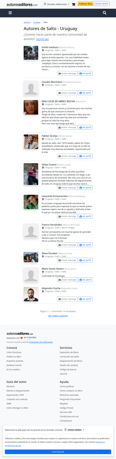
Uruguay (36, 22)
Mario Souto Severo (53, 268)
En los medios (13, 369)
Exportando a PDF (15, 395)
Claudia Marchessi (52, 82)
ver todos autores (58, 315)
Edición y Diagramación (18, 390)
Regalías (64, 403)
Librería (63, 373)
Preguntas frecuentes (70, 399)
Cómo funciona (14, 352)
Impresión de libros (69, 352)
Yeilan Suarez (49, 164)
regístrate (42, 39)
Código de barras (68, 369)
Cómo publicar (67, 386)
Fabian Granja (49, 135)
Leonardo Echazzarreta (55, 196)
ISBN (9, 403)
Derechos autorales (69, 395)
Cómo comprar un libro (71, 390)
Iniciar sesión (101, 3)
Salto (57, 50)
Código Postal (66, 407)
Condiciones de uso (69, 416)
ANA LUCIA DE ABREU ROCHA (58, 101)
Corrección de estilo (69, 356)
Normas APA (66, 412)
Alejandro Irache (51, 288)
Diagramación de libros (71, 360)
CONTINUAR (58, 451)
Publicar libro (85, 3)
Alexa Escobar (49, 253)
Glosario (11, 386)
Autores (27, 22)
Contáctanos (66, 420)
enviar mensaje (67, 73)
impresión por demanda (41, 342)
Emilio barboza (50, 47)
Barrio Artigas (68, 227)
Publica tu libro (14, 356)
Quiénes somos (14, 365)
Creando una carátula (17, 399)
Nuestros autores (15, 360)
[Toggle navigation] (105, 13)
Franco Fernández (52, 224)
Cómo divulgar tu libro (17, 407)
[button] (10, 13)
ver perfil (85, 73)
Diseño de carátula (69, 365)
